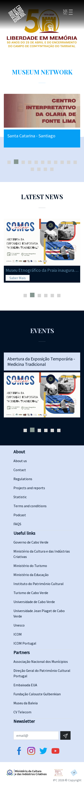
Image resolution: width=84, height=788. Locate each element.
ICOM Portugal (24, 643)
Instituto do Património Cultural (38, 583)
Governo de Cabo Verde (30, 542)
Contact (19, 470)
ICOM (17, 634)
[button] (9, 162)
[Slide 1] (37, 49)
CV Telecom (22, 712)
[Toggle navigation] (67, 13)
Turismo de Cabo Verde (30, 592)
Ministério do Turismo (30, 565)
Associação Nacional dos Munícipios (40, 661)
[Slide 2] (42, 49)
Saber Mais (17, 278)
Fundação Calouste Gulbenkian (37, 694)
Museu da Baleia (25, 703)
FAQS (17, 524)
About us (20, 461)
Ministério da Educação (31, 574)
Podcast (19, 515)
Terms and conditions (30, 506)
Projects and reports (29, 488)
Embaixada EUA (25, 685)
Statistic (20, 497)
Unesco (19, 625)
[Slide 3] (47, 49)
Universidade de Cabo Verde (34, 601)
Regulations (22, 479)
